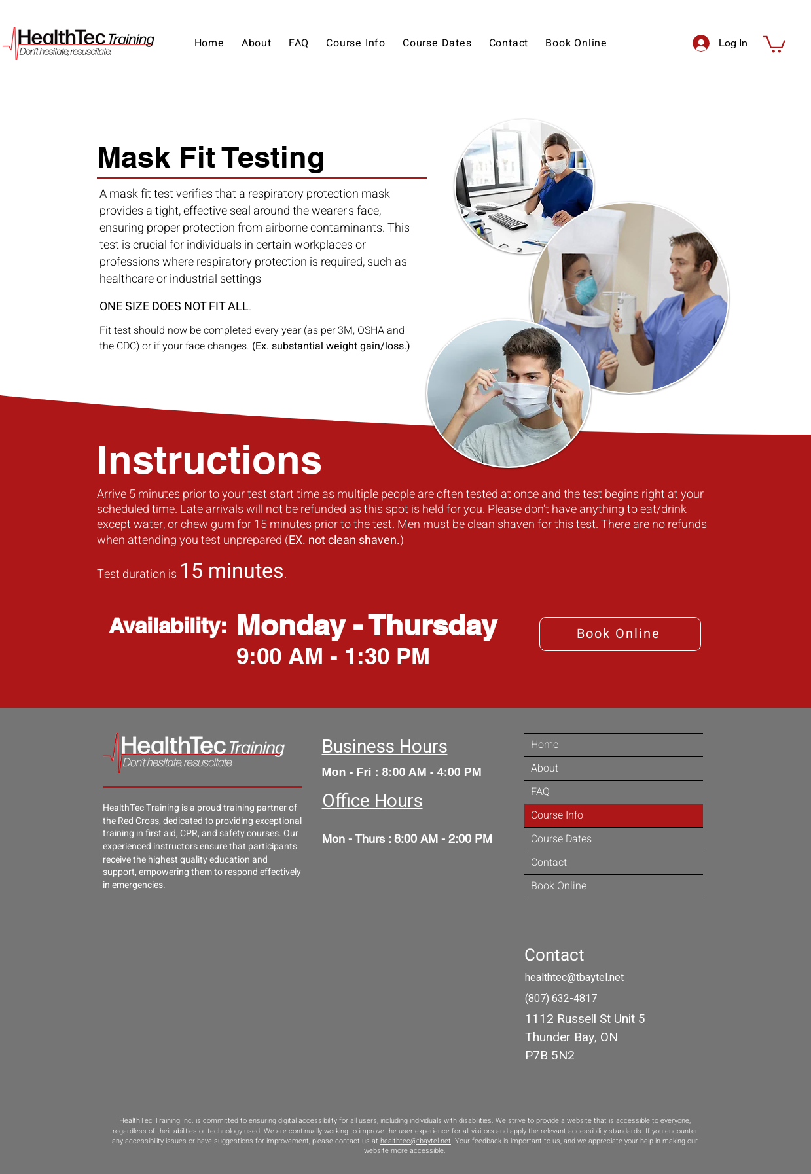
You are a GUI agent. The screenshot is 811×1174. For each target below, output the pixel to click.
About (544, 768)
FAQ (540, 792)
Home (544, 745)
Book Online (558, 886)
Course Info (557, 815)
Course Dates (561, 839)
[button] (508, 43)
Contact (549, 862)
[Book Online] (620, 634)
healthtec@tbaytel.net (415, 1141)
